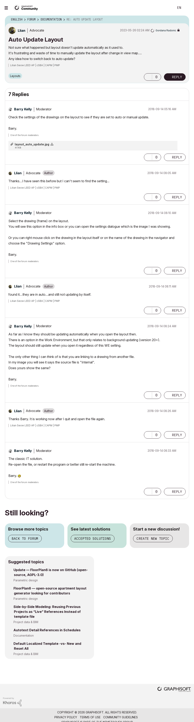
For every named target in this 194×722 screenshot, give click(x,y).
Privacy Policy (65, 717)
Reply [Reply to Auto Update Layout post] (177, 77)
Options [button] (183, 20)
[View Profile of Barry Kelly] (23, 109)
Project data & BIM (25, 622)
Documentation (23, 635)
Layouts (15, 76)
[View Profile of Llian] (21, 30)
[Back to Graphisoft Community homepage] (27, 7)
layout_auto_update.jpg (32, 144)
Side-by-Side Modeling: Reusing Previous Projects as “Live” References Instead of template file (47, 612)
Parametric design (25, 580)
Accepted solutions (92, 538)
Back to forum (25, 538)
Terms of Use (90, 717)
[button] (148, 77)
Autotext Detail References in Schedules (47, 630)
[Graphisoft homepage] (174, 689)
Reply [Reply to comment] (177, 157)
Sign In (187, 8)
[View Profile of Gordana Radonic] (166, 30)
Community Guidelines (120, 717)
